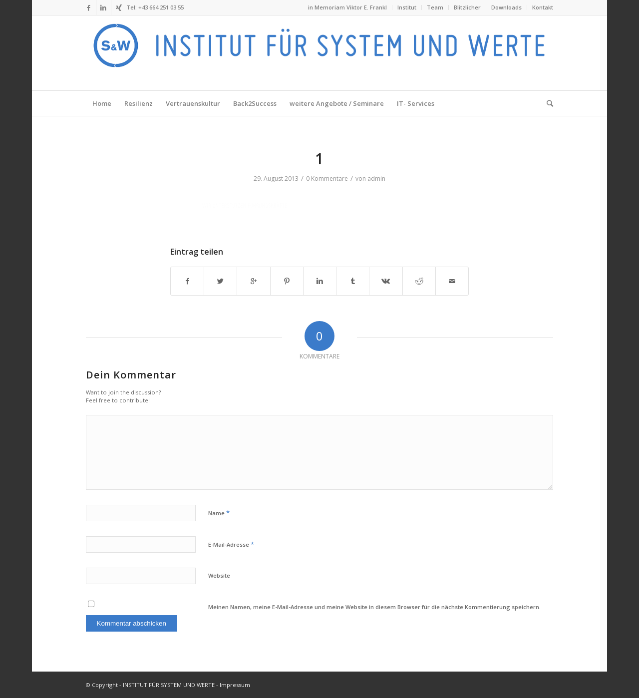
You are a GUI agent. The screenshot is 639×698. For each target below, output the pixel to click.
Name (219, 512)
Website (219, 575)
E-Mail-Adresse (231, 544)
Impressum (235, 685)
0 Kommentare (327, 178)
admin (376, 178)
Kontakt (542, 7)
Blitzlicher (467, 7)
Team (435, 7)
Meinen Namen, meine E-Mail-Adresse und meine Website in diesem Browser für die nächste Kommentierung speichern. (374, 607)
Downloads (506, 7)
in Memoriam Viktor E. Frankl (347, 7)
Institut (406, 7)
